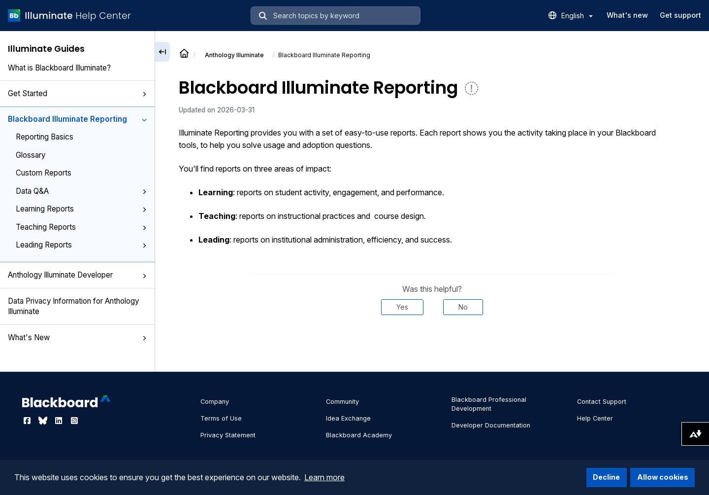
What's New (77, 337)
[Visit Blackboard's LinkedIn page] (59, 420)
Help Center (595, 418)
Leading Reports (81, 244)
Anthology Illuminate (234, 55)
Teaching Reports (81, 227)
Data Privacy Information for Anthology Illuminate (73, 306)
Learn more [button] (324, 477)
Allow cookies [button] (662, 477)
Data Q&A (81, 191)
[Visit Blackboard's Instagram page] (74, 420)
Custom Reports (43, 172)
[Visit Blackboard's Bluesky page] (44, 420)
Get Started (77, 93)
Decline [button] (606, 477)
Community (342, 401)
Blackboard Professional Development (488, 404)
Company (214, 401)
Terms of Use (221, 418)
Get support (680, 15)
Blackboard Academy (359, 435)
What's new (627, 15)
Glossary (30, 155)
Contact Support (601, 401)
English (577, 15)
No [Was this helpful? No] (463, 307)
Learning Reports (81, 208)
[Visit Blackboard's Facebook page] (28, 420)
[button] (144, 94)
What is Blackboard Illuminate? (59, 67)
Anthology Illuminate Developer (77, 275)
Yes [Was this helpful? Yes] (402, 307)
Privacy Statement (228, 435)
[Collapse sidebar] (162, 52)
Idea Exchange (348, 418)
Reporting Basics (44, 136)
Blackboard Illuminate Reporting (77, 119)
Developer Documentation (490, 425)
